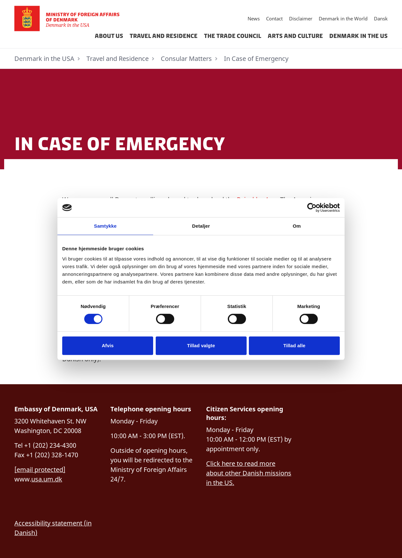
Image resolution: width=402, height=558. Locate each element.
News (254, 18)
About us (109, 36)
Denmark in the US (358, 36)
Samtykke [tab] (105, 226)
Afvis (108, 345)
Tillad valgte (201, 345)
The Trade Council (232, 36)
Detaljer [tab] (201, 226)
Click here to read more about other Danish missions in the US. (248, 473)
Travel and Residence (163, 36)
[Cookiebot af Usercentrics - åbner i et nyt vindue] (312, 207)
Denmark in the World (343, 18)
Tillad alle (294, 345)
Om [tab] (297, 226)
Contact (274, 18)
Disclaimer (300, 18)
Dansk (381, 18)
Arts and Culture (295, 36)
